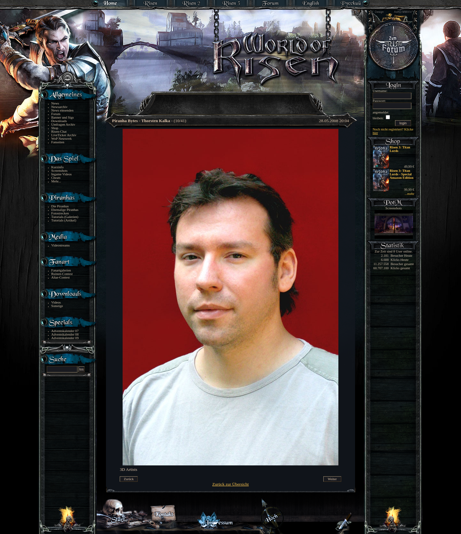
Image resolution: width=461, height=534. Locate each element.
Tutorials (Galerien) (64, 217)
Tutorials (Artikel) (63, 220)
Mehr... (56, 181)
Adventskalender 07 (65, 331)
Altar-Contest (60, 277)
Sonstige (57, 306)
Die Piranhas (60, 206)
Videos (56, 302)
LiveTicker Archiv (64, 135)
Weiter (332, 479)
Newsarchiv (59, 107)
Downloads (59, 121)
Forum (55, 114)
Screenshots (59, 170)
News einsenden (62, 110)
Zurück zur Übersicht (230, 484)
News (55, 103)
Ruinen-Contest (62, 274)
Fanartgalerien (61, 270)
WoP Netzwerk (61, 138)
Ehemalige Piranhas (64, 210)
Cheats (56, 177)
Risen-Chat (59, 131)
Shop (54, 128)
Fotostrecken (60, 213)
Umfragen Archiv (63, 124)
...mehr (409, 194)
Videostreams (60, 245)
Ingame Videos (61, 174)
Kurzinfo (57, 167)
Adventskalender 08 (65, 334)
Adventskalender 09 (65, 338)
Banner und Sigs (62, 117)
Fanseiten (57, 142)
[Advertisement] (230, 99)
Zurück (129, 479)
